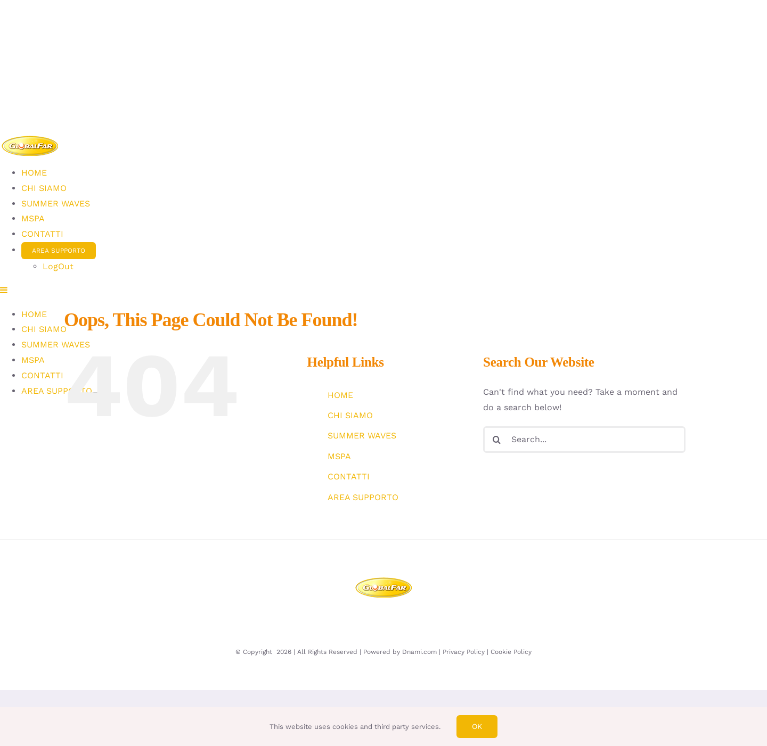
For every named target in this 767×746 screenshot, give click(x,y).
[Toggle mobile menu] (4, 290)
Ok (477, 726)
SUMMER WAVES (362, 435)
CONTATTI (349, 476)
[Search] (496, 439)
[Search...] (584, 439)
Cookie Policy (511, 652)
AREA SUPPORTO (363, 497)
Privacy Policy (464, 652)
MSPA (339, 456)
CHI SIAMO (350, 415)
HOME (340, 395)
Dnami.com (419, 652)
